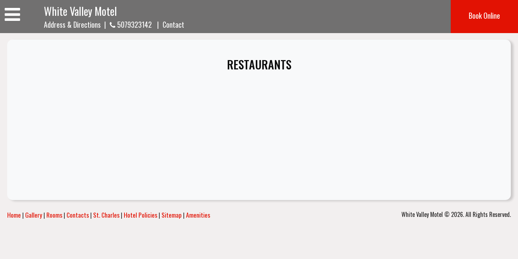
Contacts (78, 214)
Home (14, 214)
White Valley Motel (80, 11)
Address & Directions (72, 24)
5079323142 (131, 24)
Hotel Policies (140, 214)
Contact (173, 24)
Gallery (33, 214)
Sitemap (172, 214)
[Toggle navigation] (12, 13)
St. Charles (106, 214)
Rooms (54, 214)
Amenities (198, 214)
